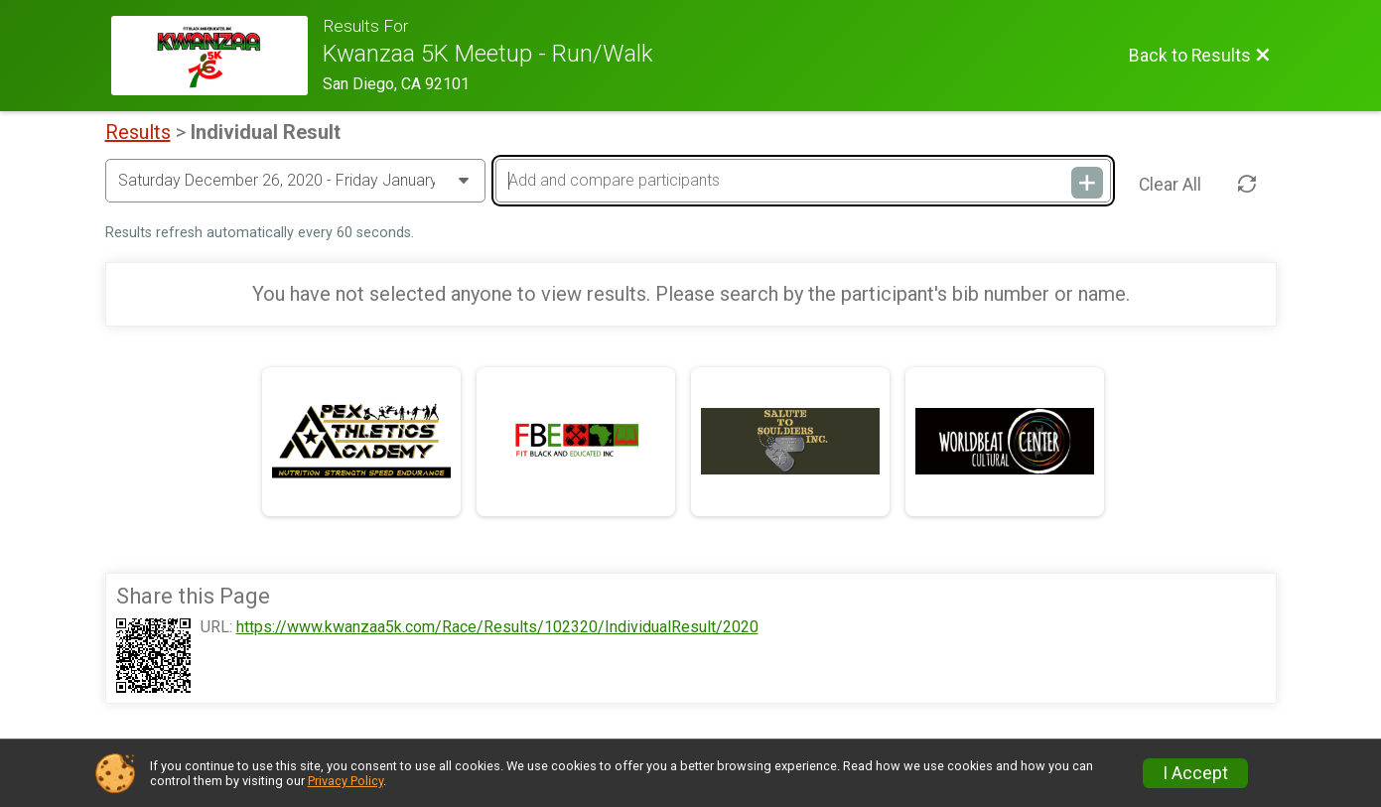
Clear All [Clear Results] (1170, 185)
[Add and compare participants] (803, 180)
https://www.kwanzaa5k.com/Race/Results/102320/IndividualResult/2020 (497, 627)
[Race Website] (217, 55)
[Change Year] (295, 180)
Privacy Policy (345, 780)
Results (138, 132)
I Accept (1195, 773)
